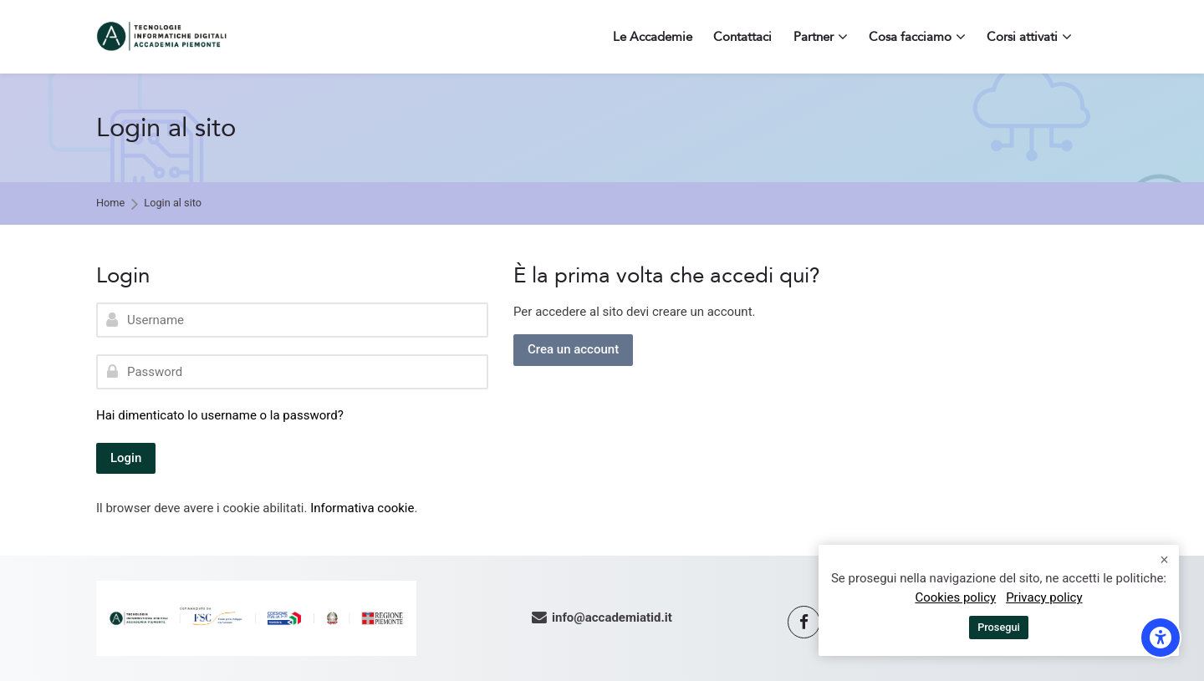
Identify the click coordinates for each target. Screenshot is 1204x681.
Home (110, 203)
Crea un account (573, 349)
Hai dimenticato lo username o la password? (220, 415)
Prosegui (998, 627)
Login (125, 457)
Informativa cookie (362, 508)
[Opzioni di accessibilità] (1160, 637)
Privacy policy (1044, 597)
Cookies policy (955, 597)
